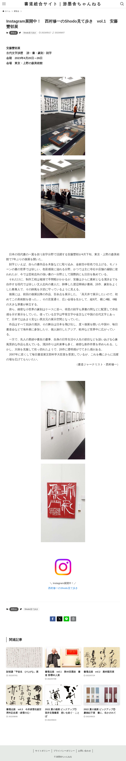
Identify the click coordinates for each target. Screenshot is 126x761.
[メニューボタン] (4, 4)
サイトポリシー (42, 751)
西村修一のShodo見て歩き (63, 588)
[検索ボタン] (122, 4)
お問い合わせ (84, 751)
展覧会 (13, 33)
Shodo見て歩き (29, 33)
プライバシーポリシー (64, 751)
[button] (52, 618)
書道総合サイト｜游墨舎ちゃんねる (63, 4)
